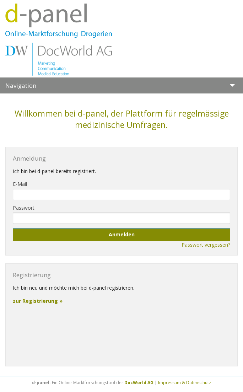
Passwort (23, 207)
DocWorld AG (138, 383)
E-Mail (20, 184)
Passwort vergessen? (206, 244)
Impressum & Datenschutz (184, 383)
